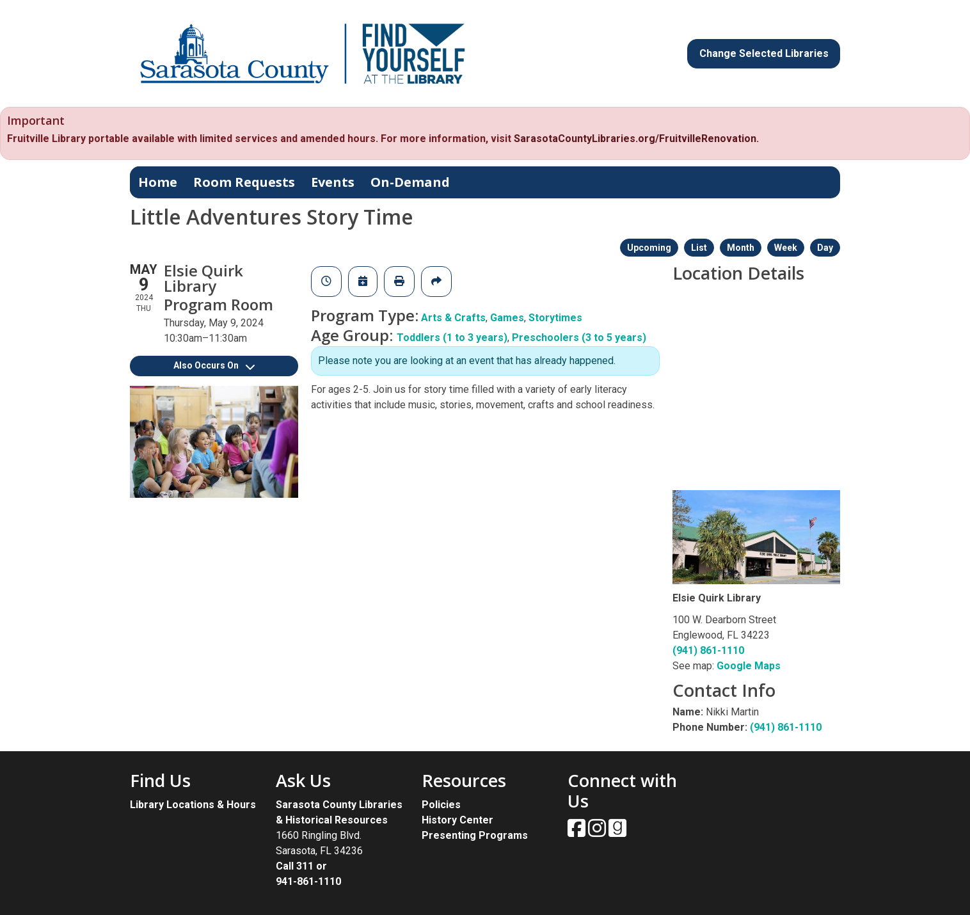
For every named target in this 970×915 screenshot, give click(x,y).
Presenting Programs (475, 835)
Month (740, 248)
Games (507, 318)
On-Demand (410, 182)
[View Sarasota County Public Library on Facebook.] (578, 832)
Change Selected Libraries (764, 53)
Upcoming (649, 248)
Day (825, 248)
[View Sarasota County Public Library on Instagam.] (598, 832)
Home (157, 182)
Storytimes (555, 318)
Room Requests (244, 182)
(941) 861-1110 (708, 650)
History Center (457, 820)
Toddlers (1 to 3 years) (452, 337)
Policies (441, 805)
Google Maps (749, 666)
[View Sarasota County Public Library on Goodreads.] (617, 832)
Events (332, 182)
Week (785, 248)
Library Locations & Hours (193, 805)
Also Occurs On (214, 365)
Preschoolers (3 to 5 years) (579, 337)
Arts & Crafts (453, 318)
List (699, 248)
